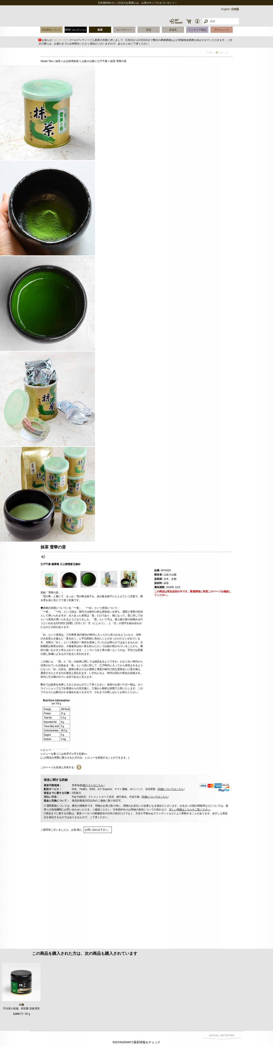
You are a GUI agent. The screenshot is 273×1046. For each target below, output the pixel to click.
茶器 (148, 29)
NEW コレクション (76, 29)
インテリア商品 (197, 29)
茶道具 (173, 29)
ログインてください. (75, 753)
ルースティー (124, 29)
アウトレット (221, 29)
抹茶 (100, 29)
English (225, 9)
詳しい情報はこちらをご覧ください (189, 809)
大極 (21, 1004)
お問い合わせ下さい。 (97, 829)
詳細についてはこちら (171, 789)
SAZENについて (51, 29)
